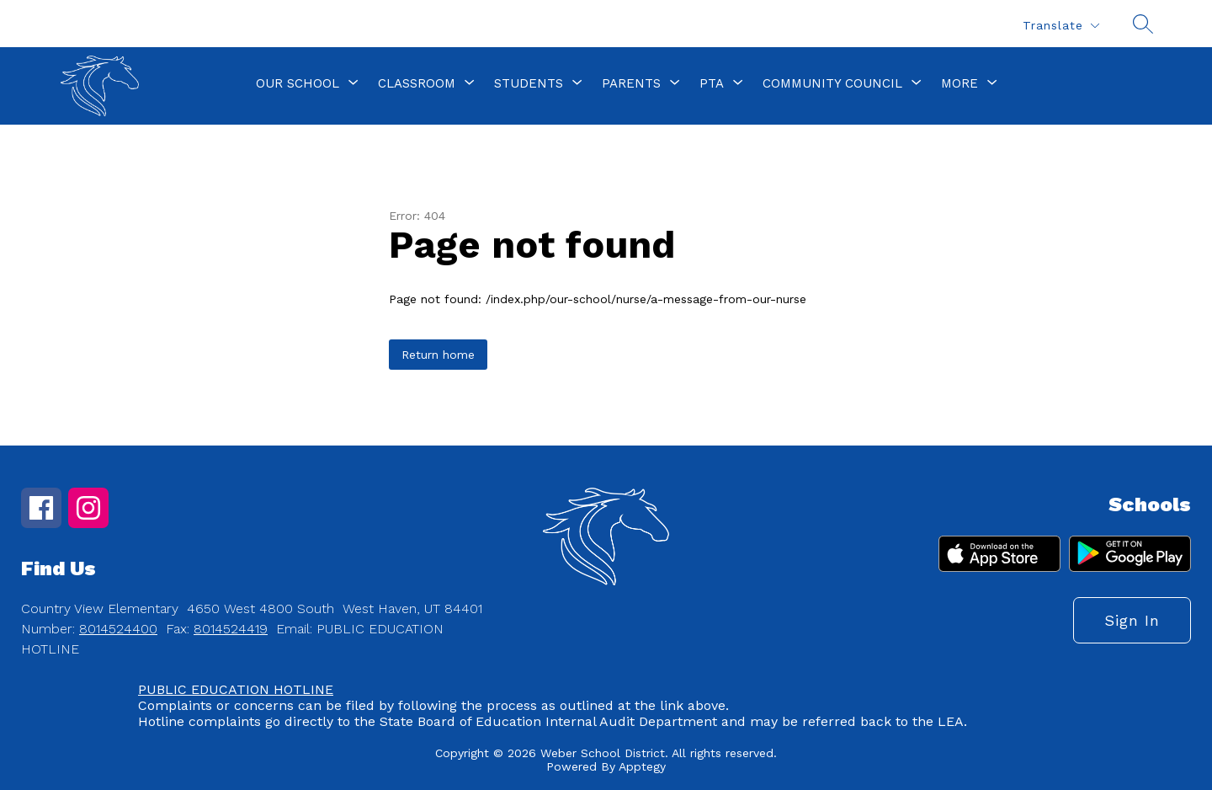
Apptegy (642, 766)
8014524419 (231, 629)
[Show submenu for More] (959, 83)
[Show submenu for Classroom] (416, 83)
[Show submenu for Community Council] (832, 83)
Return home (438, 354)
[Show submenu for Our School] (297, 83)
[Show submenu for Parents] (631, 83)
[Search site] (1143, 23)
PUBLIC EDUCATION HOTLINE (235, 689)
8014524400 (118, 629)
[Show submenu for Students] (528, 83)
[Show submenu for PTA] (711, 83)
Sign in (1132, 620)
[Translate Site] (1060, 25)
